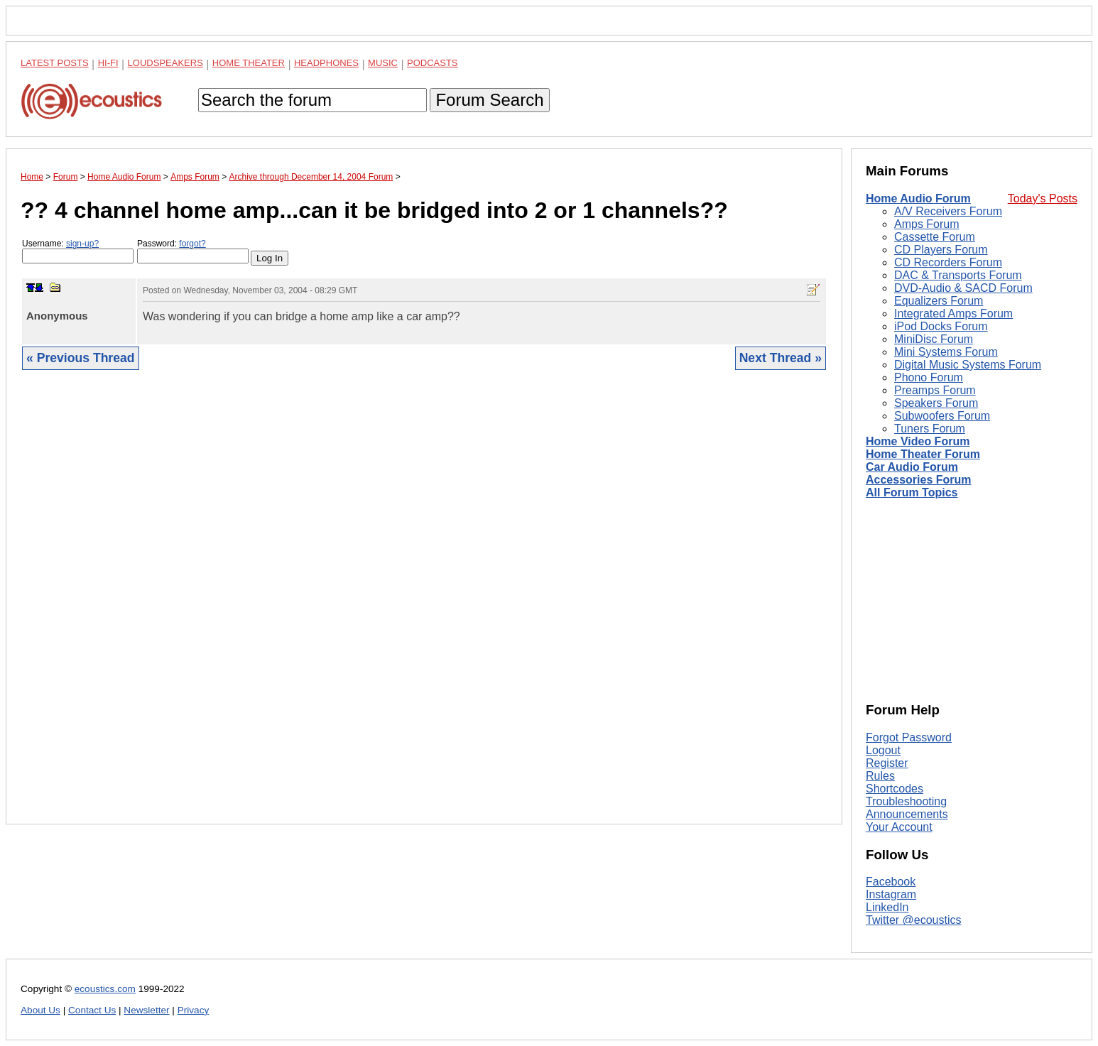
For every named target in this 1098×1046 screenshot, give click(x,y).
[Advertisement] (424, 608)
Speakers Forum (936, 403)
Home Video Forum (917, 441)
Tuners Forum (929, 429)
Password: (193, 251)
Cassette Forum (934, 237)
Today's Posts (1042, 198)
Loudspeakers (165, 63)
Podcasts (432, 63)
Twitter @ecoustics (914, 920)
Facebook (890, 882)
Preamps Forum (935, 390)
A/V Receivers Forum (948, 211)
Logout (883, 750)
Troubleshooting (906, 801)
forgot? (192, 244)
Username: (78, 251)
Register (887, 763)
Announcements (907, 814)
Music (383, 63)
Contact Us (92, 1010)
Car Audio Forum (912, 467)
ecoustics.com (105, 989)
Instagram (891, 894)
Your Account (899, 827)
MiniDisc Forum (933, 339)
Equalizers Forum (938, 301)
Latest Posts (55, 63)
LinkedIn (887, 907)
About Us (40, 1010)
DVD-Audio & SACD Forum (963, 288)
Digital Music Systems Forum (967, 365)
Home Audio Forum (918, 198)
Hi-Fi (108, 63)
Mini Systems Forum (946, 352)
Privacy (194, 1010)
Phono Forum (928, 377)
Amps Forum (927, 224)
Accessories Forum (919, 480)
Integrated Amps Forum (953, 313)
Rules (880, 776)
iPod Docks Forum (941, 326)
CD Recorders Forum (948, 262)
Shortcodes (894, 789)
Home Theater (248, 63)
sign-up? (82, 244)
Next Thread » (780, 358)
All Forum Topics (911, 492)
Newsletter (146, 1010)
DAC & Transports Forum (958, 275)
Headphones (326, 63)
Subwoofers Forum (942, 416)
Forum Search (489, 99)
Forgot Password (909, 737)
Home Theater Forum (923, 454)
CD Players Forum (941, 250)
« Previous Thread (80, 358)
